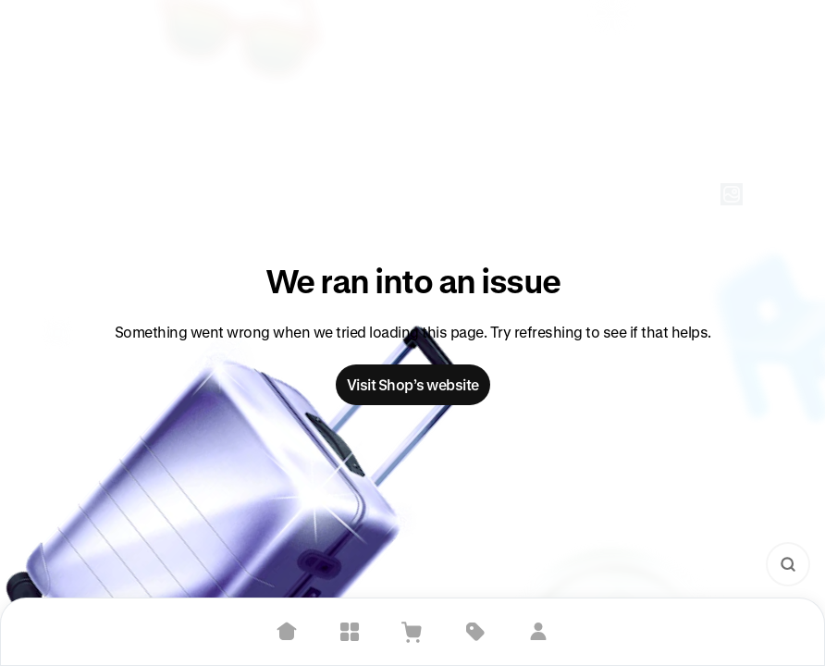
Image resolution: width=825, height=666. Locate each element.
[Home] (287, 632)
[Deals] (475, 632)
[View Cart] (412, 632)
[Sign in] (538, 632)
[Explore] (349, 632)
